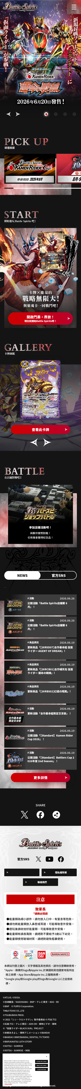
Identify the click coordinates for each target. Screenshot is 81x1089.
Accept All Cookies (42, 1061)
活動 (30, 596)
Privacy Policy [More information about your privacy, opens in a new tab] (8, 1084)
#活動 (42, 583)
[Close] (46, 1056)
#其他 (70, 583)
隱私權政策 (61, 870)
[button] (8, 114)
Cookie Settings (23, 870)
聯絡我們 (42, 880)
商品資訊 (33, 640)
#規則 (56, 583)
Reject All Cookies (41, 1065)
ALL (9, 583)
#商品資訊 (25, 583)
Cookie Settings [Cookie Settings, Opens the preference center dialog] (41, 1069)
